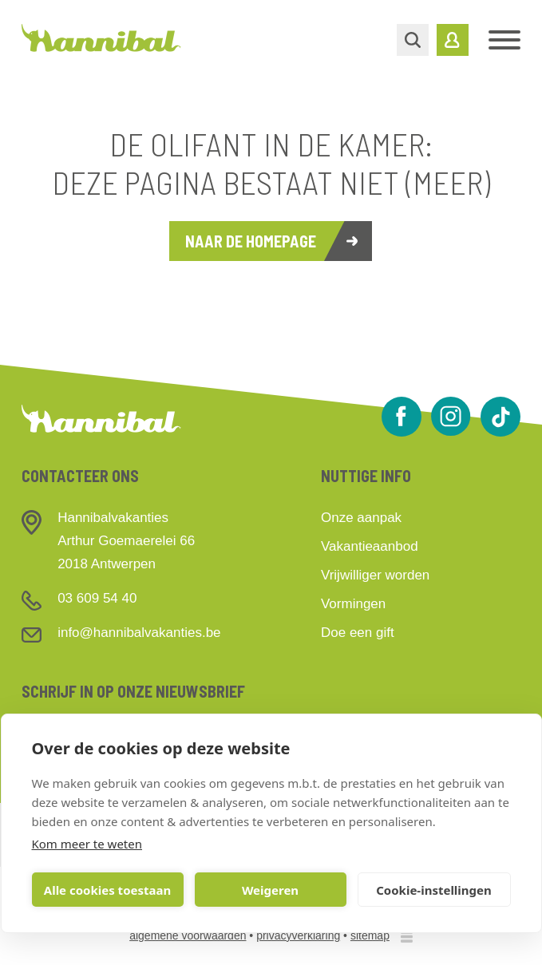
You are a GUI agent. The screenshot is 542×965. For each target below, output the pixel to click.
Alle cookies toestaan (107, 890)
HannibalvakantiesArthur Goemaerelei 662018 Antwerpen (126, 540)
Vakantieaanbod (369, 546)
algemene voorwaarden (187, 935)
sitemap (370, 935)
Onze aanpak (361, 517)
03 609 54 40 (96, 598)
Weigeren (270, 890)
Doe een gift (357, 632)
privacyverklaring (298, 935)
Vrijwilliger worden (375, 575)
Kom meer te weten (87, 844)
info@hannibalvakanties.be (138, 632)
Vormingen (353, 603)
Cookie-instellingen (434, 890)
